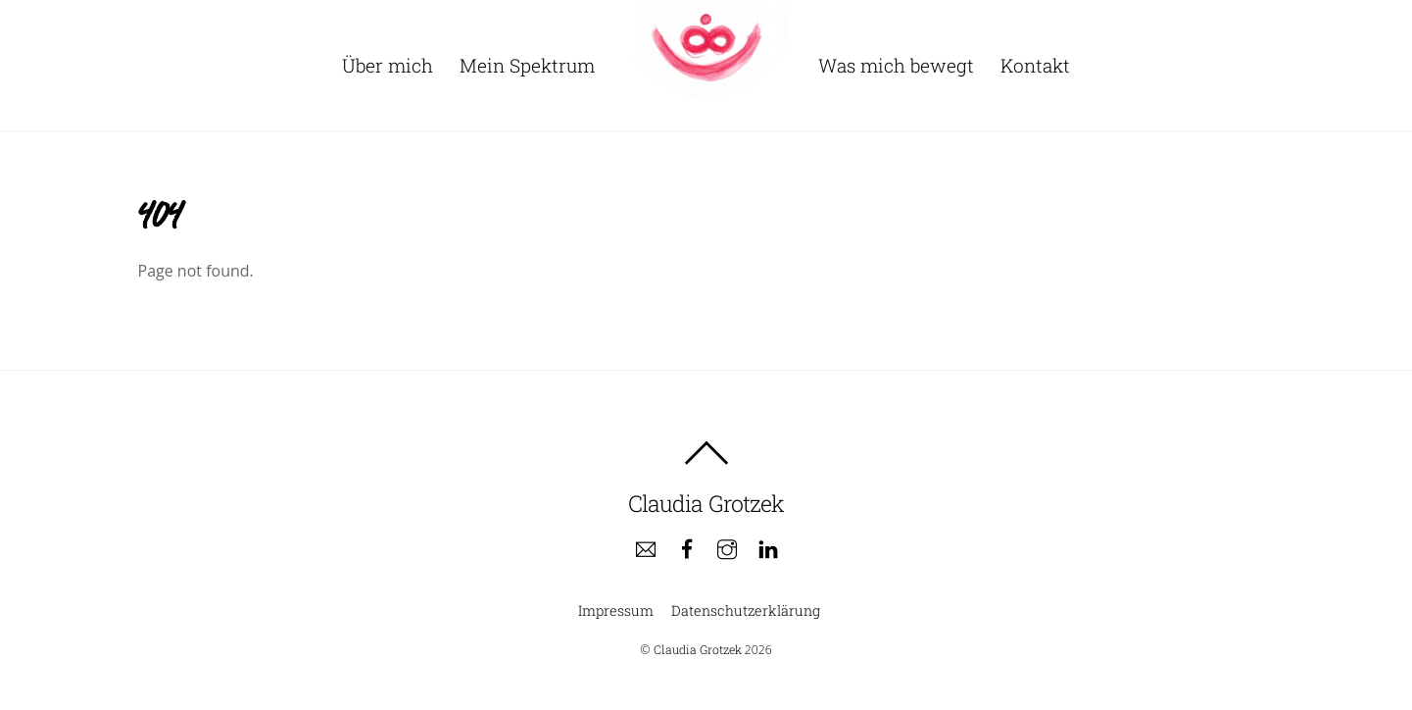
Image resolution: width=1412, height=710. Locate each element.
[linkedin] (768, 547)
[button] (1370, 27)
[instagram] (727, 547)
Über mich (387, 65)
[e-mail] (645, 547)
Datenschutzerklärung (745, 610)
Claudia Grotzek (698, 649)
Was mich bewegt (896, 65)
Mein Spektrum (527, 65)
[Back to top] (706, 453)
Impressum (616, 610)
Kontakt (1035, 65)
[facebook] (687, 547)
